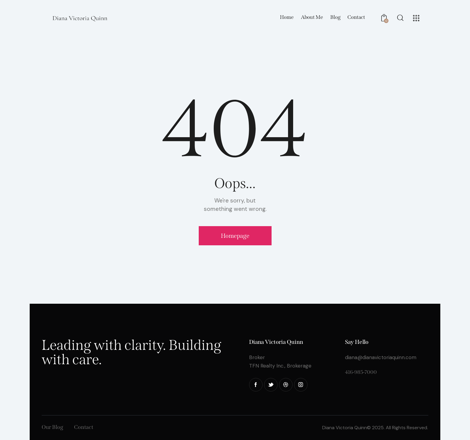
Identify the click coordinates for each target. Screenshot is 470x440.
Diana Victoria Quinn (344, 427)
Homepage (235, 235)
